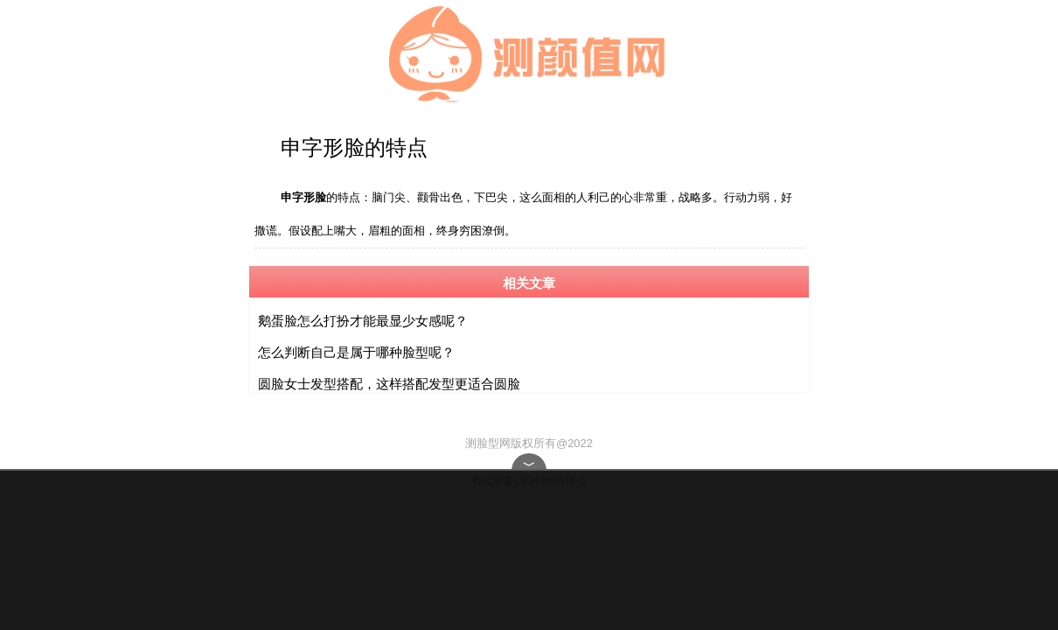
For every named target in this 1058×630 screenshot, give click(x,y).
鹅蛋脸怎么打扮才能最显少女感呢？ (363, 317)
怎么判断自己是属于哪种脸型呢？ (356, 348)
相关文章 (529, 279)
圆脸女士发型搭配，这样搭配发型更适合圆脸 (389, 380)
